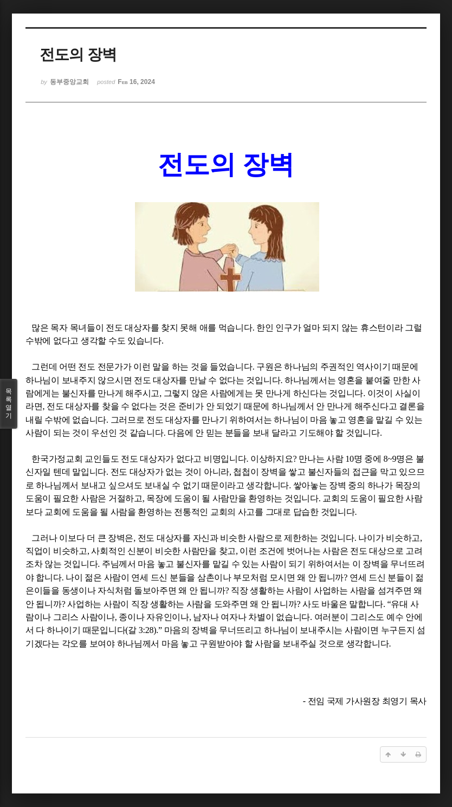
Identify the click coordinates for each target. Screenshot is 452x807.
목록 (8, 404)
